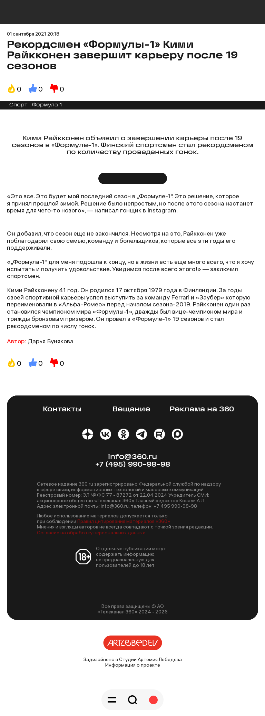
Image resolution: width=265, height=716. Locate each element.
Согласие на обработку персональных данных (91, 532)
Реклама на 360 (201, 409)
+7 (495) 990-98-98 (132, 464)
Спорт (18, 105)
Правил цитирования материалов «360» (123, 521)
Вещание (131, 409)
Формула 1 (47, 105)
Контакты (62, 409)
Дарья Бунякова (50, 341)
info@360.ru (132, 457)
